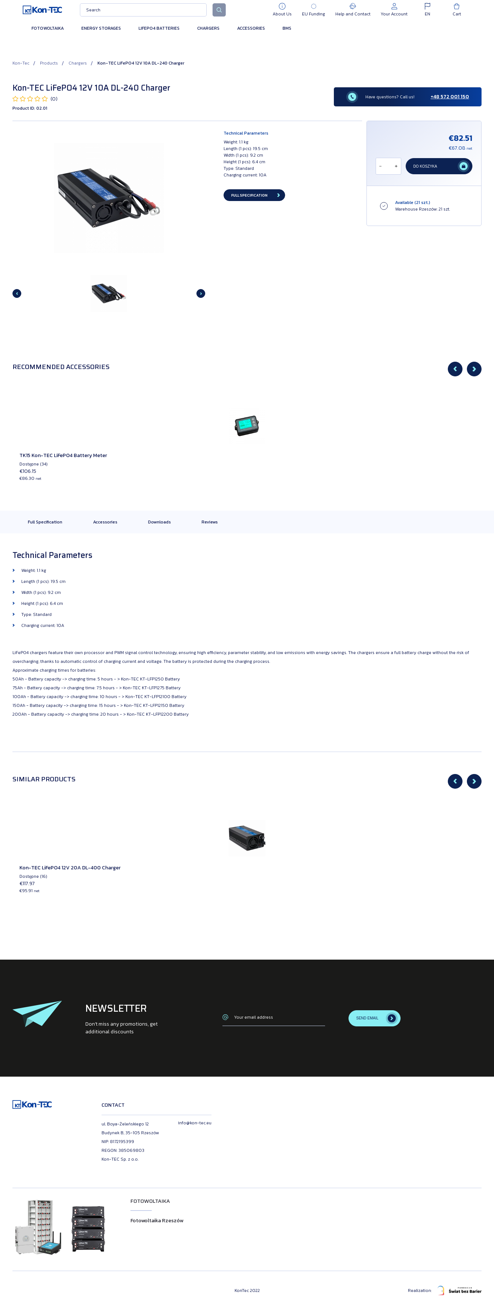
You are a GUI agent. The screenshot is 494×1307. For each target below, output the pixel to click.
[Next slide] (200, 293)
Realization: (445, 1290)
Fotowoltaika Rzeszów (156, 1220)
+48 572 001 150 (450, 97)
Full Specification (45, 522)
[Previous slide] (16, 293)
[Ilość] (388, 166)
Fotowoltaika (48, 28)
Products (49, 63)
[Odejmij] (380, 166)
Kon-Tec (20, 63)
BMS (287, 28)
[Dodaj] (396, 166)
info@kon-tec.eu (194, 1123)
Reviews (210, 522)
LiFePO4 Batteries (159, 28)
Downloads (159, 522)
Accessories (251, 28)
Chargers (208, 28)
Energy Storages (101, 28)
